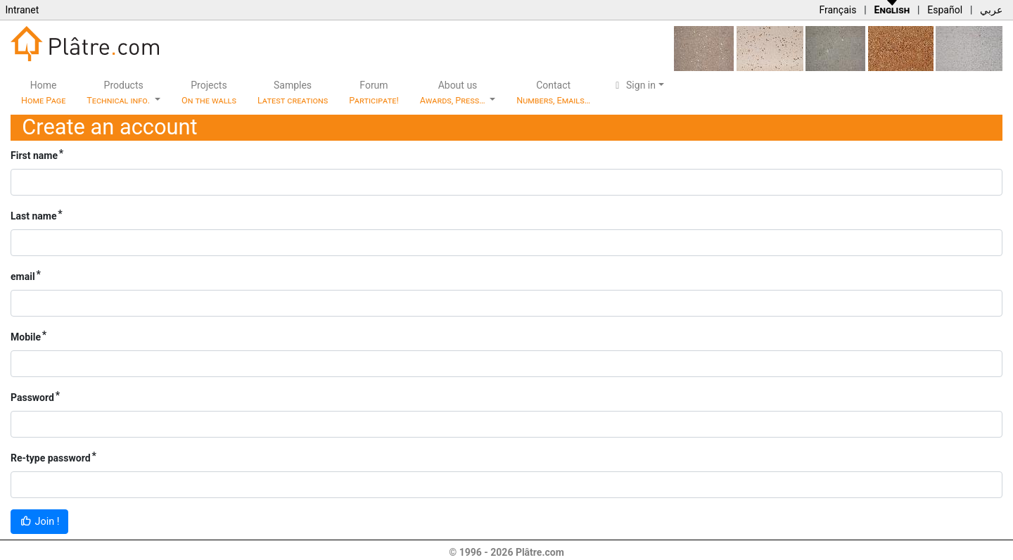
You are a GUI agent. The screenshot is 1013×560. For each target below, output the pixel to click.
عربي (991, 9)
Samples (292, 92)
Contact (553, 92)
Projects (208, 92)
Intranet (22, 9)
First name (34, 155)
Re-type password (51, 458)
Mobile (26, 337)
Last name (34, 216)
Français (837, 9)
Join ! (39, 522)
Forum (374, 92)
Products (119, 92)
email (23, 276)
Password (32, 397)
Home (43, 92)
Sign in (633, 85)
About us (454, 92)
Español (944, 9)
